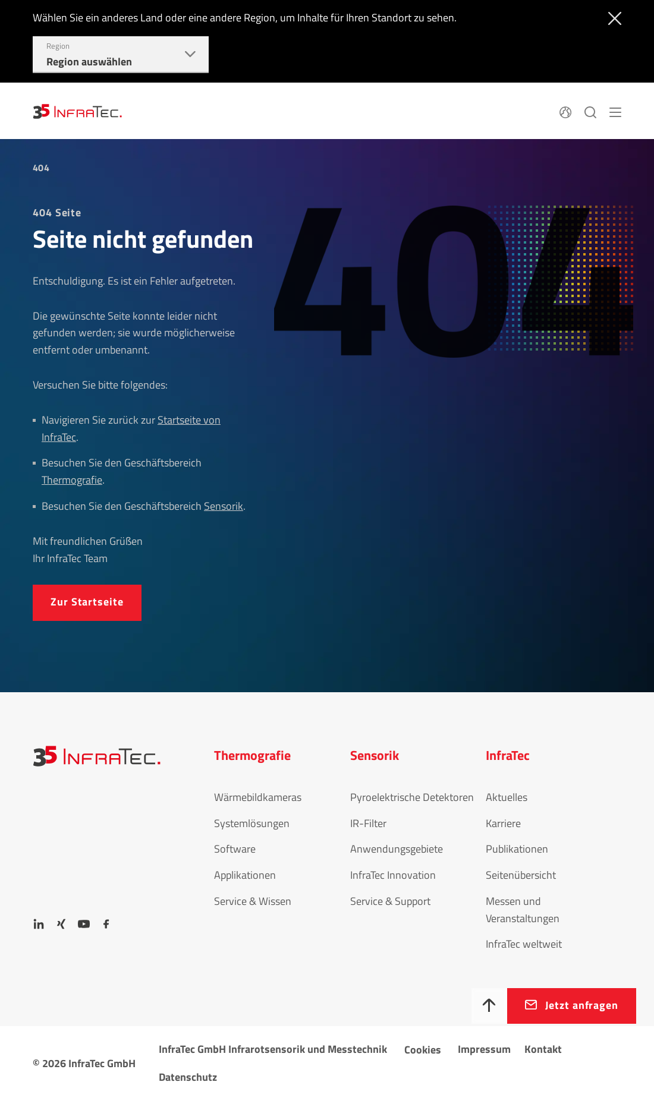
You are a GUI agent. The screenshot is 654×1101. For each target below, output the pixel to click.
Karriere (503, 823)
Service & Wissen (252, 901)
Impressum (484, 1049)
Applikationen (245, 875)
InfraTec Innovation (393, 875)
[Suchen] (590, 110)
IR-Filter (368, 823)
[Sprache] (565, 110)
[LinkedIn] (39, 924)
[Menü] (615, 110)
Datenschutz (188, 1077)
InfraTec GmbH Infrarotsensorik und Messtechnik (273, 1049)
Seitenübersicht (521, 875)
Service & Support (390, 901)
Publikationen (517, 849)
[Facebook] (106, 924)
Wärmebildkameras (257, 797)
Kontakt (543, 1049)
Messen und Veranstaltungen (522, 909)
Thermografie (72, 480)
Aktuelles (506, 797)
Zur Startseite (87, 602)
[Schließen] (612, 17)
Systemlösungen (252, 823)
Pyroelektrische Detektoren (412, 797)
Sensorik (223, 506)
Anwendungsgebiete (396, 849)
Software (235, 849)
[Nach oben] (489, 1006)
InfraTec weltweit (524, 944)
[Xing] (61, 924)
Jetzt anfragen (581, 1005)
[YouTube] (84, 924)
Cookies (422, 1050)
